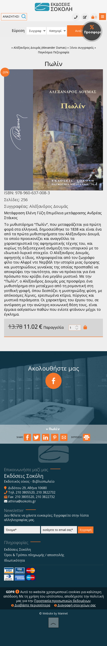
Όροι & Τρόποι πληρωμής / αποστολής (34, 555)
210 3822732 (45, 492)
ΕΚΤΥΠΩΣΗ (80, 437)
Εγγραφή (86, 530)
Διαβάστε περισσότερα (30, 605)
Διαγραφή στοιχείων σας (75, 605)
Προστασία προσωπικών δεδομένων (62, 601)
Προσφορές (93, 29)
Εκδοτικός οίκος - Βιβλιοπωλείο (29, 481)
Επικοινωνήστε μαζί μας (26, 469)
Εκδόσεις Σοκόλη (17, 549)
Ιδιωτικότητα (14, 560)
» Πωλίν (53, 429)
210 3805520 (25, 492)
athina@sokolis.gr (22, 501)
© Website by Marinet (53, 613)
